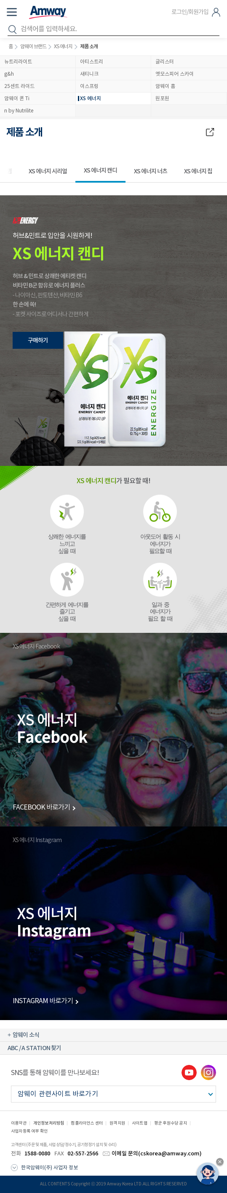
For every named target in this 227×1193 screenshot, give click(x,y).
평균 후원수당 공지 (170, 1123)
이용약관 (19, 1123)
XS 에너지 (63, 46)
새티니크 (89, 74)
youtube (189, 1072)
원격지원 (117, 1123)
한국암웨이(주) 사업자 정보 (49, 1168)
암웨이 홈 (165, 86)
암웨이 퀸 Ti (16, 98)
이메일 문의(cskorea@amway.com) (157, 1153)
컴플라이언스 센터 (87, 1123)
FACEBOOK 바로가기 (41, 807)
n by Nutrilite (18, 111)
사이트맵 (139, 1123)
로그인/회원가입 (189, 12)
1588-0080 (37, 1153)
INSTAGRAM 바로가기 (43, 1001)
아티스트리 (91, 62)
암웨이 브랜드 (33, 46)
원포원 (162, 98)
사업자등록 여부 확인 (29, 1131)
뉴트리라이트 (18, 62)
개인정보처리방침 (48, 1123)
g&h (9, 74)
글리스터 (164, 62)
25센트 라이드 (19, 86)
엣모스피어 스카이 (174, 74)
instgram (208, 1072)
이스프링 (89, 86)
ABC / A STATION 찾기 (34, 1048)
